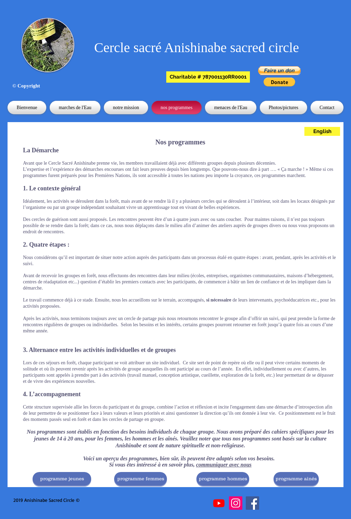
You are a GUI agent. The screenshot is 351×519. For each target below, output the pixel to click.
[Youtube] (219, 503)
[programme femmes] (140, 479)
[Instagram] (235, 503)
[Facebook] (252, 503)
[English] (322, 131)
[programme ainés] (296, 479)
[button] (208, 77)
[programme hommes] (222, 479)
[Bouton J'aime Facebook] (117, 500)
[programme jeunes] (62, 479)
